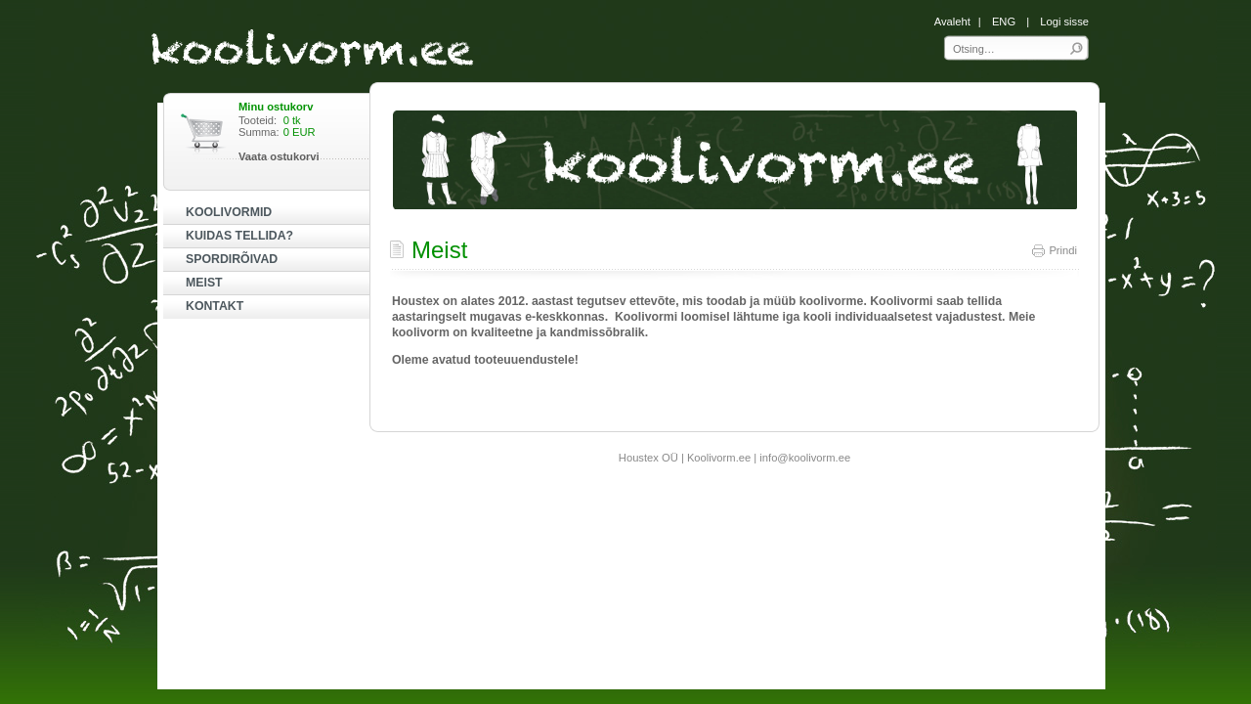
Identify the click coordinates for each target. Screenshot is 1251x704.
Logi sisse (1064, 21)
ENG (1003, 21)
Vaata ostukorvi (279, 156)
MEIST (204, 282)
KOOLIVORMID (229, 212)
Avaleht (952, 21)
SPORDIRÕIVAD (232, 259)
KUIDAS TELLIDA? (239, 235)
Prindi (1053, 250)
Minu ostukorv (275, 106)
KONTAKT (214, 306)
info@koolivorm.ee (804, 457)
